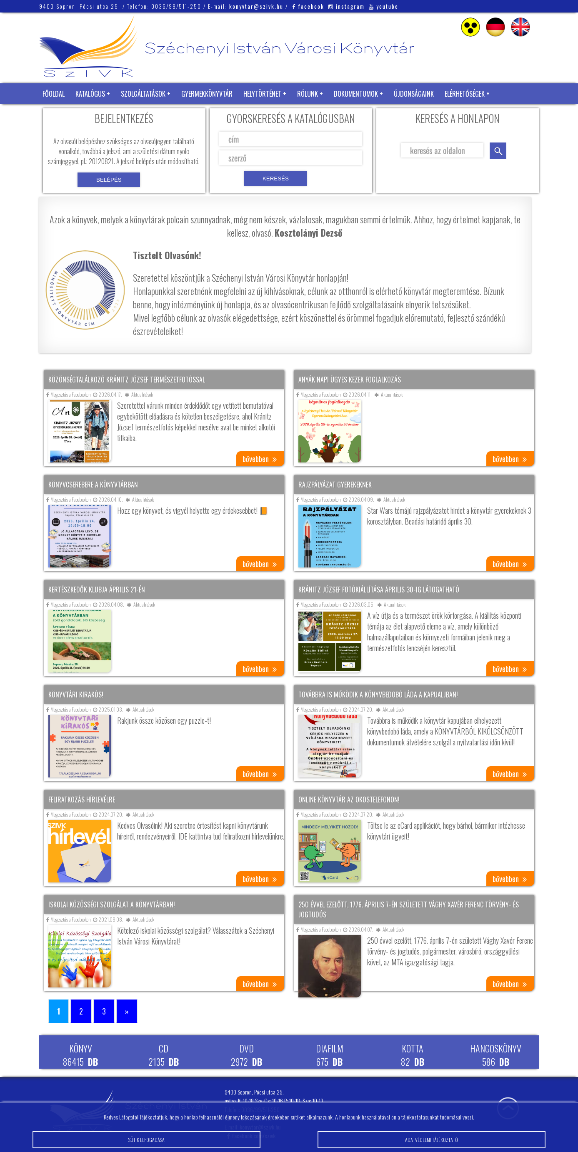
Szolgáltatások (143, 94)
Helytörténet (262, 94)
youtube (383, 6)
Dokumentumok (356, 94)
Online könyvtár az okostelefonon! (349, 800)
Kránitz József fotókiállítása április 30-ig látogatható (378, 590)
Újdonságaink (414, 94)
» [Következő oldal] (127, 1011)
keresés (498, 150)
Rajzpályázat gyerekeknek (335, 485)
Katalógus (90, 94)
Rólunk (307, 94)
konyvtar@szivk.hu (256, 6)
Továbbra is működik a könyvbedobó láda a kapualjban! (378, 695)
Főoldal (54, 94)
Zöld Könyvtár (64, 115)
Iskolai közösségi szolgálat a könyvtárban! (111, 905)
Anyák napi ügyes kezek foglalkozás (349, 380)
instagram (346, 6)
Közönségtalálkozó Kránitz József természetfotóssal (126, 380)
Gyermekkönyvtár (207, 94)
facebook (308, 6)
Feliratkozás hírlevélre (81, 800)
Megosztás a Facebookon (68, 394)
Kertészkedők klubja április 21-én (96, 590)
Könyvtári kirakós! (75, 695)
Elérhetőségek (465, 94)
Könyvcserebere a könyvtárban (93, 485)
